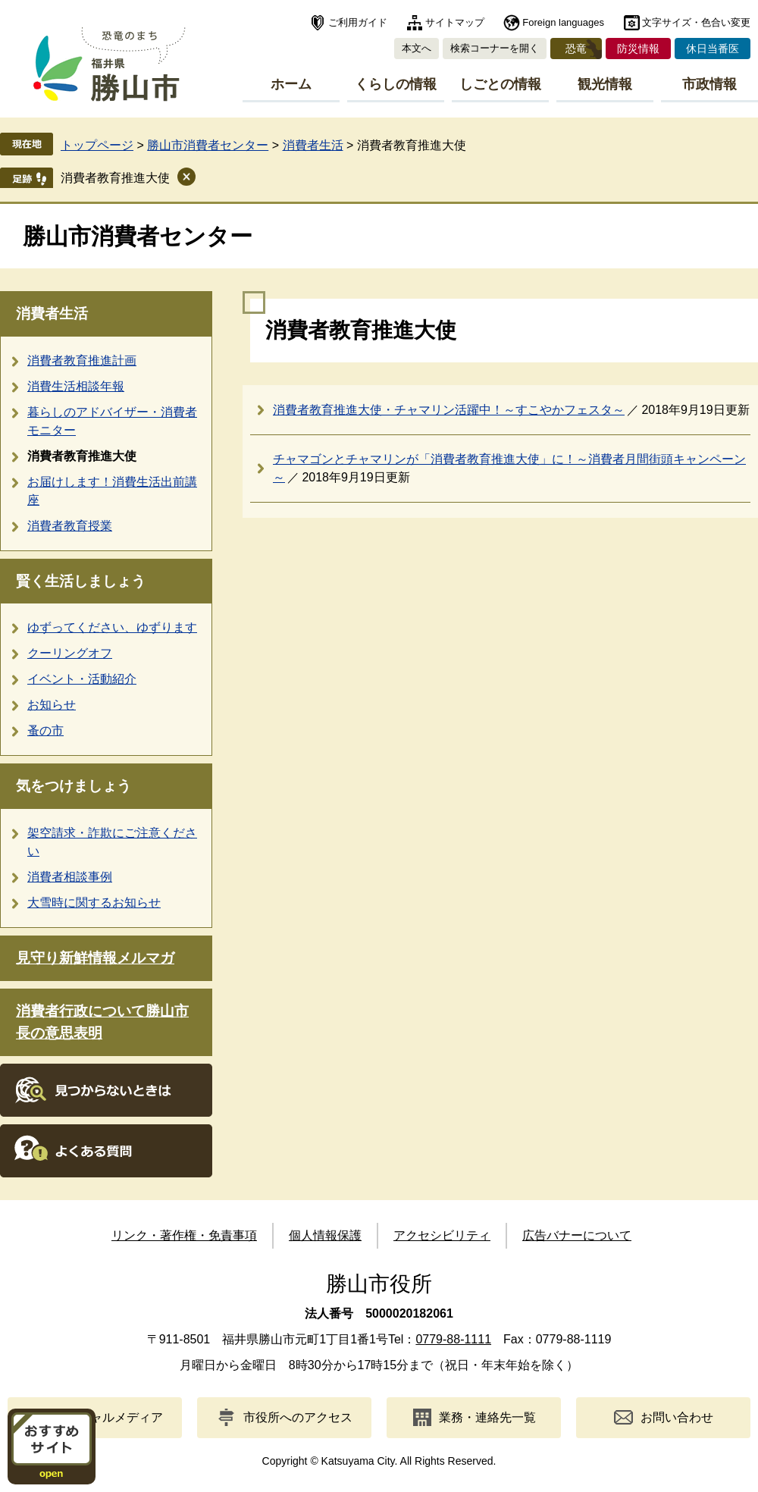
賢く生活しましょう (81, 581)
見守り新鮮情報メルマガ (95, 958)
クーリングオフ (69, 653)
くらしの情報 (396, 84)
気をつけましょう (73, 786)
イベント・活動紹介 (81, 678)
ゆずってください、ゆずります (112, 627)
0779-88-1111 (453, 1339)
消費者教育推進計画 (81, 360)
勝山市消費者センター (207, 145)
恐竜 (576, 48)
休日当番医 (712, 48)
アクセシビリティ (441, 1235)
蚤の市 (45, 730)
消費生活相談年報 (75, 386)
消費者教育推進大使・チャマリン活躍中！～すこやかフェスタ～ (449, 409)
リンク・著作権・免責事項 (184, 1235)
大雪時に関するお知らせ (94, 902)
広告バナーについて (576, 1235)
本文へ (416, 48)
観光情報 (605, 84)
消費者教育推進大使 (115, 177)
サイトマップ (454, 22)
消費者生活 (313, 145)
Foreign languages (563, 22)
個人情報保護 (325, 1235)
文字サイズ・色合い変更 (696, 22)
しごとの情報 (500, 84)
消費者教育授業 (69, 525)
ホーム (291, 84)
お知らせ (51, 704)
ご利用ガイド (357, 22)
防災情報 (638, 48)
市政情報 (709, 84)
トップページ (97, 145)
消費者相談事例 (69, 876)
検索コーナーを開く (494, 48)
